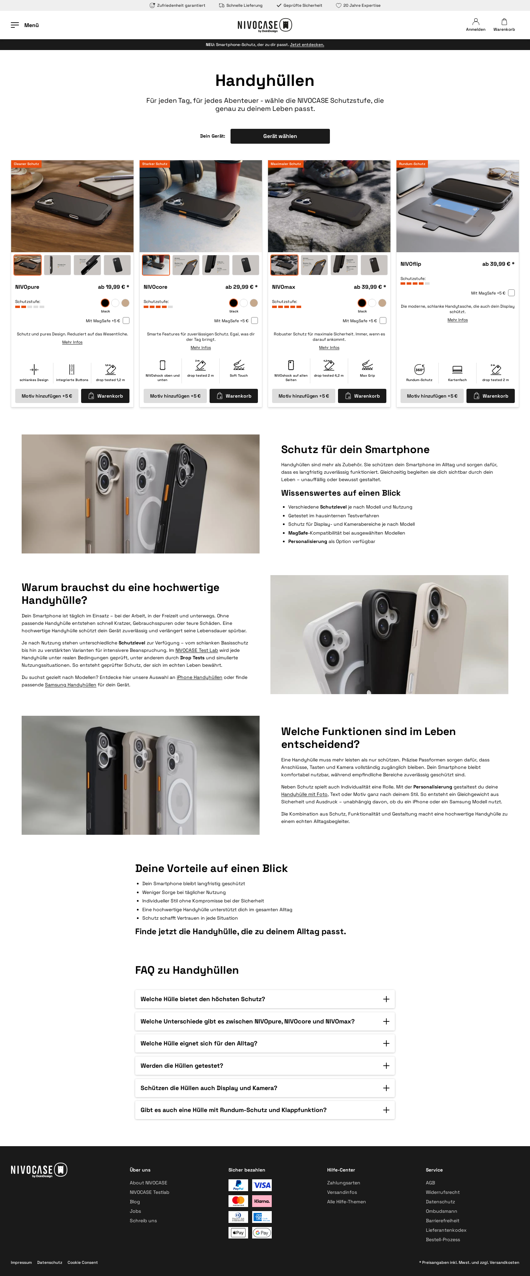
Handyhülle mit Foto (304, 794)
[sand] (125, 303)
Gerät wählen (280, 136)
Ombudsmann (441, 1211)
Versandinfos (342, 1192)
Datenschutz (440, 1202)
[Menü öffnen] (24, 25)
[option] (72, 206)
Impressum (21, 1262)
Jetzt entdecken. (307, 44)
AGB (430, 1183)
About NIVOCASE (148, 1183)
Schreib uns (143, 1221)
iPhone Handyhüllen (199, 677)
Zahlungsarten (343, 1183)
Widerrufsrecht (443, 1192)
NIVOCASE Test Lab (196, 650)
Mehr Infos (72, 342)
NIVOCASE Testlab (149, 1192)
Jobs (135, 1211)
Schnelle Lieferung (241, 5)
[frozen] (115, 303)
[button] (265, 999)
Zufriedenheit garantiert (178, 5)
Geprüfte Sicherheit (299, 5)
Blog (135, 1202)
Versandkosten (504, 1262)
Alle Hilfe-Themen (346, 1202)
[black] (105, 303)
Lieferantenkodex (446, 1230)
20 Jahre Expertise (358, 5)
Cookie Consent (83, 1262)
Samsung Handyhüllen (70, 684)
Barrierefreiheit (442, 1221)
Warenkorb (105, 395)
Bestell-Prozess (443, 1239)
